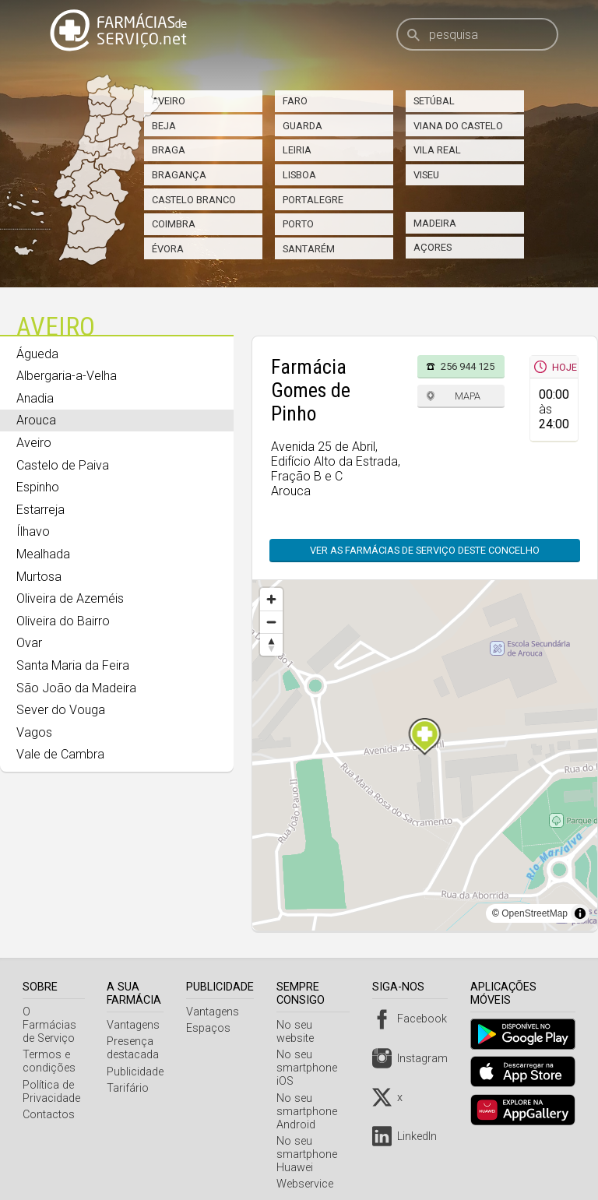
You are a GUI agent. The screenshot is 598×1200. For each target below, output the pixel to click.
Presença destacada (137, 1048)
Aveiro (168, 101)
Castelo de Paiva (62, 465)
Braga (168, 150)
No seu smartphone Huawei (310, 1141)
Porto (298, 224)
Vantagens (137, 1025)
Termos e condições (49, 1048)
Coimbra (173, 224)
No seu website (318, 1025)
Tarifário (132, 1088)
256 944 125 (467, 366)
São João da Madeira (76, 688)
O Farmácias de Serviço (55, 1018)
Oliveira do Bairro (63, 621)
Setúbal (434, 101)
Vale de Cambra (60, 754)
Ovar (29, 642)
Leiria (297, 150)
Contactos (49, 1101)
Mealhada (43, 554)
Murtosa (39, 576)
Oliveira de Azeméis (70, 598)
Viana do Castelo (458, 126)
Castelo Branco (194, 200)
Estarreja (40, 509)
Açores (432, 247)
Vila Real (437, 150)
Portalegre (313, 200)
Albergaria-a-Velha (66, 375)
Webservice (308, 1170)
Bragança (179, 175)
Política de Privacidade (51, 1078)
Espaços (212, 1028)
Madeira (434, 223)
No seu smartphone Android (310, 1098)
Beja (164, 126)
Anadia (35, 398)
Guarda (302, 126)
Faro (295, 101)
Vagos (34, 732)
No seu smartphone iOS (310, 1055)
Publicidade (139, 1072)
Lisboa (299, 175)
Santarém (309, 249)
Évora (168, 249)
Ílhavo (33, 531)
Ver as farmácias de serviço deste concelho (425, 550)
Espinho (37, 487)
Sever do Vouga (60, 709)
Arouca (36, 420)
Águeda (37, 354)
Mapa (467, 396)
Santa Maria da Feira (72, 665)
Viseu (426, 175)
